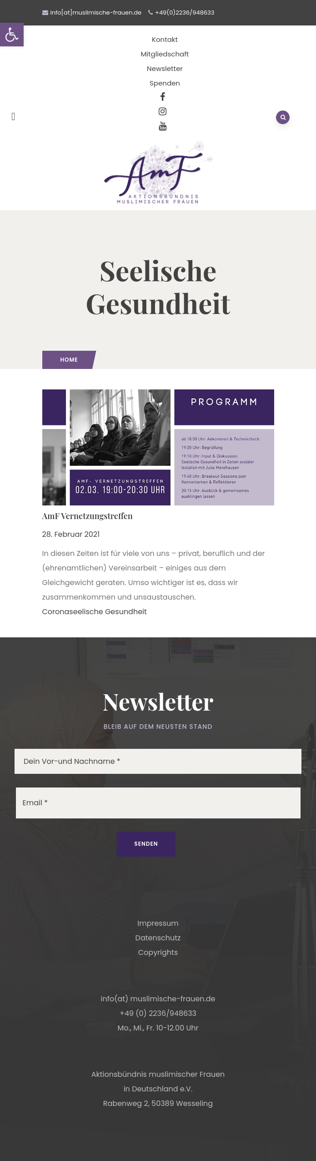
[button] (12, 34)
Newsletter (165, 68)
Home (69, 359)
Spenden (165, 83)
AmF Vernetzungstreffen (87, 515)
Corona (56, 611)
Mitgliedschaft (164, 54)
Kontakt (165, 39)
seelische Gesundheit (108, 611)
